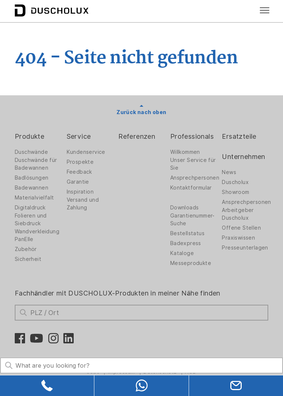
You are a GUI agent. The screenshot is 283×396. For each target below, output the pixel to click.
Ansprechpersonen (194, 178)
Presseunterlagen (245, 248)
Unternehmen (243, 156)
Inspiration (80, 192)
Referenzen (136, 136)
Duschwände (31, 152)
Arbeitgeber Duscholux (238, 214)
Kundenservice (86, 152)
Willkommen (185, 152)
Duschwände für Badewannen (36, 164)
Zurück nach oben (141, 112)
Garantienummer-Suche (192, 219)
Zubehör (26, 249)
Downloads (184, 208)
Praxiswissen (238, 238)
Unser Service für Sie (193, 164)
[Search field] (141, 365)
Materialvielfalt (34, 198)
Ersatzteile (239, 136)
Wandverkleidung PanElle (37, 235)
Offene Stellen (241, 228)
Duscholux (235, 182)
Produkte (29, 136)
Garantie (78, 182)
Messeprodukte (190, 263)
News (229, 172)
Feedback (79, 172)
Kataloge (182, 253)
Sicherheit (28, 259)
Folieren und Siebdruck (31, 219)
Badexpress (185, 243)
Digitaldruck (30, 208)
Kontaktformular (191, 188)
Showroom (235, 192)
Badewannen (31, 188)
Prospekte (80, 162)
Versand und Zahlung (83, 204)
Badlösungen (31, 178)
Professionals (192, 136)
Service (79, 136)
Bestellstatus (187, 233)
